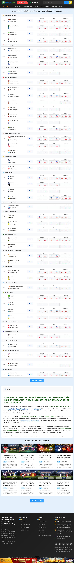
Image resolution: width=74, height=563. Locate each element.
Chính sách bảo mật (25, 524)
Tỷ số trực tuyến (42, 533)
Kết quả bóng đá (42, 527)
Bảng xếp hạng (28, 6)
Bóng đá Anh (64, 461)
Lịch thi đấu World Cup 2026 (45, 535)
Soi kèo (47, 6)
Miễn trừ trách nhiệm (25, 530)
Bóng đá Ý (46, 488)
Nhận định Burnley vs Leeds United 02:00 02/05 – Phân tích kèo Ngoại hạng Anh (10, 483)
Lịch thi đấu (17, 6)
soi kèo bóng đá (41, 409)
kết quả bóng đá (18, 409)
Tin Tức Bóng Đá (38, 6)
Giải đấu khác (46, 461)
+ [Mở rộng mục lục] (68, 389)
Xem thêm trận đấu (37, 380)
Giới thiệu (23, 521)
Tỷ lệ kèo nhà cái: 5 (43, 521)
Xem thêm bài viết (37, 501)
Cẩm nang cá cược (57, 6)
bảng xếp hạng (27, 409)
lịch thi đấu (11, 409)
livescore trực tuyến (25, 420)
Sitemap (64, 557)
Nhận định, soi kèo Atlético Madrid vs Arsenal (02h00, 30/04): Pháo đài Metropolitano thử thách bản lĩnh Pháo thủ (64, 459)
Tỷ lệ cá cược (6, 6)
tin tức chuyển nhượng (36, 420)
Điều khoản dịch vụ (25, 527)
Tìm (65, 2)
